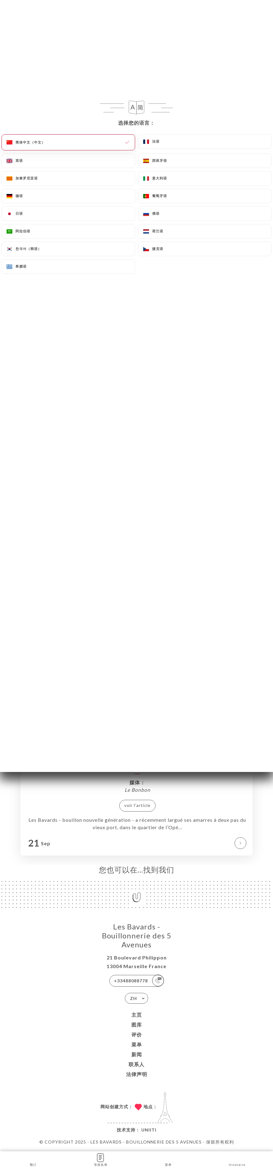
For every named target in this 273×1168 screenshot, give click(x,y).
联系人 (136, 1064)
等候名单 (101, 1159)
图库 (136, 1025)
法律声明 (136, 1074)
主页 (136, 1015)
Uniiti (148, 1129)
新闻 (136, 1054)
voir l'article (137, 805)
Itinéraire (237, 1159)
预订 (33, 1159)
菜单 (136, 1044)
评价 (136, 1034)
